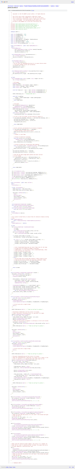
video (57, 6)
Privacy (10, 467)
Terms (14, 467)
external (16, 6)
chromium (10, 6)
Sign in (72, 1)
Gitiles (7, 467)
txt (70, 467)
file (33, 10)
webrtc (21, 6)
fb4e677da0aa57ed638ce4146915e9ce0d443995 (36, 6)
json (73, 467)
